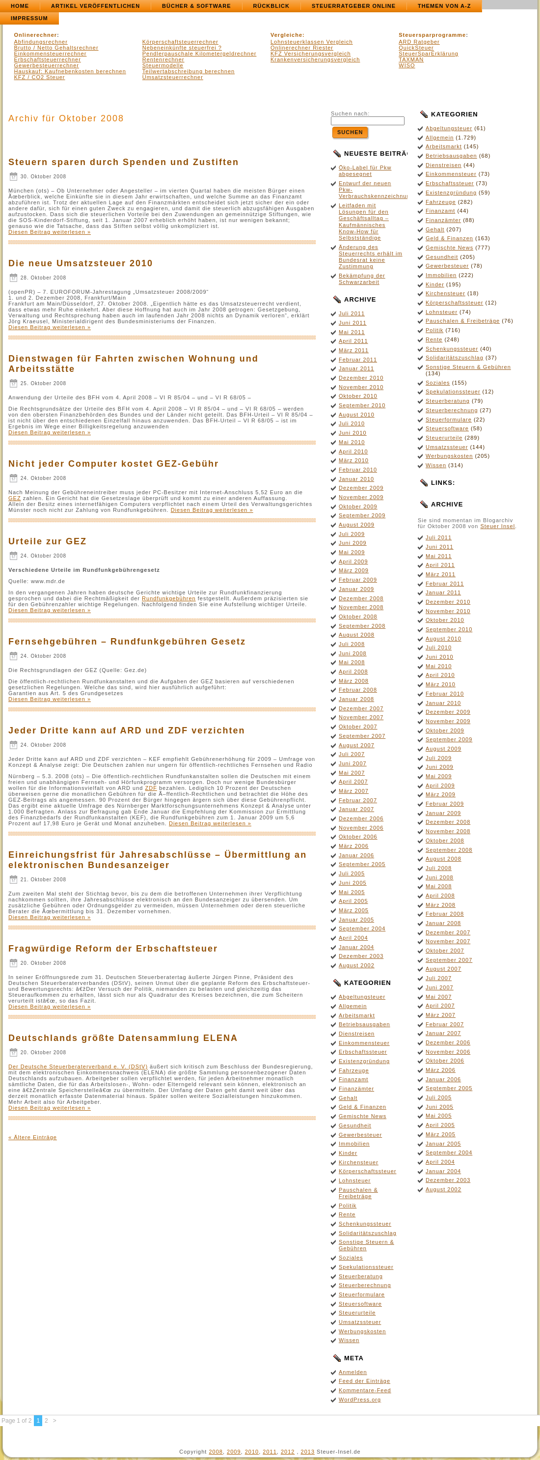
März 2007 (354, 791)
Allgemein (353, 1006)
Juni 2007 (353, 763)
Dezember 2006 (361, 818)
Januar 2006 (356, 855)
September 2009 (362, 515)
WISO (407, 65)
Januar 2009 (356, 589)
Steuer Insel (497, 526)
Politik (347, 1205)
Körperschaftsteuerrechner (180, 42)
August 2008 (357, 635)
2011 (269, 1452)
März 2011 (354, 350)
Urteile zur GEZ (47, 541)
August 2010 (357, 415)
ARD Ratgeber (419, 42)
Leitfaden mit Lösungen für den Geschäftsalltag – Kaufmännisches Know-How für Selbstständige (364, 221)
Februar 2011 (358, 360)
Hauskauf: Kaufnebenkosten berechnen (70, 71)
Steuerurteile (357, 1313)
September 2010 (362, 405)
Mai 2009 (352, 552)
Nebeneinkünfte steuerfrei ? (182, 48)
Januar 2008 (356, 699)
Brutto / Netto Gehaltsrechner (56, 48)
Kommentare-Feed (365, 1390)
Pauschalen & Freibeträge (358, 1193)
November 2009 (361, 497)
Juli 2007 (352, 754)
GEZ (14, 498)
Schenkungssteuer (365, 1224)
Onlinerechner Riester (301, 48)
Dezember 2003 (361, 956)
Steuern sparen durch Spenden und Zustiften (123, 162)
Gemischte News (362, 1116)
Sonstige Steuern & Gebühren (366, 1245)
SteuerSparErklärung (429, 53)
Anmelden (353, 1372)
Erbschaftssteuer (363, 1052)
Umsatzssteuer (360, 1322)
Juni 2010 (353, 433)
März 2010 (354, 460)
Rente (347, 1214)
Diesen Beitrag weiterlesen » (49, 232)
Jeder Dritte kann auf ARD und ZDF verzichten (126, 730)
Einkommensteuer (364, 1043)
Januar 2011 (356, 368)
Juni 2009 (353, 543)
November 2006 (361, 828)
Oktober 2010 (358, 396)
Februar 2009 (358, 580)
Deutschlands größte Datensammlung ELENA (123, 1038)
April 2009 (353, 561)
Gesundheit (355, 1125)
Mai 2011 (352, 332)
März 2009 (354, 570)
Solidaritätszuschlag (368, 1233)
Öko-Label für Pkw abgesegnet (365, 171)
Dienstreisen (357, 1034)
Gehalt (348, 1098)
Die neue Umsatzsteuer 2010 (80, 263)
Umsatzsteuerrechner (172, 77)
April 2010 (353, 451)
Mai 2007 (352, 773)
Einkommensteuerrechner (50, 53)
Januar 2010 (356, 479)
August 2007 (357, 745)
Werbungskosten (362, 1331)
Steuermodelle (163, 65)
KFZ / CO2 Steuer (39, 77)
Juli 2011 (352, 313)
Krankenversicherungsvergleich (315, 59)
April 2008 (353, 671)
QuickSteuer (416, 48)
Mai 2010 (352, 442)
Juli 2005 (352, 873)
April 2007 (353, 782)
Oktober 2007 (358, 727)
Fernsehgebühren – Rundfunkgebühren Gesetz (127, 641)
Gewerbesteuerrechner (47, 65)
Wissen (349, 1340)
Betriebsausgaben (364, 1024)
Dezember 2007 (361, 708)
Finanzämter (356, 1089)
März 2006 (354, 846)
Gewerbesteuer (360, 1135)
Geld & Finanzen (362, 1107)
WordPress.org (360, 1400)
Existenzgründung (364, 1061)
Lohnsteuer (355, 1180)
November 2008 (361, 607)
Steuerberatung (361, 1276)
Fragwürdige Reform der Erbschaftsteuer (113, 949)
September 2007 (362, 736)
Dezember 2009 (361, 488)
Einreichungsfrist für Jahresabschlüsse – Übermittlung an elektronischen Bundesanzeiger (157, 860)
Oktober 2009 (358, 506)
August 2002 (357, 965)
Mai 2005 (352, 892)
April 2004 (353, 938)
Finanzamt (353, 1079)
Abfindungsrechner (41, 42)
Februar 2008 (358, 690)
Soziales (351, 1258)
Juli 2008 (352, 644)
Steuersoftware (360, 1304)
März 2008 (354, 681)
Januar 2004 (356, 947)
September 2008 (362, 626)
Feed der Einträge (364, 1381)
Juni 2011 (353, 323)
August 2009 (357, 525)
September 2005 (362, 864)
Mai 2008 (352, 662)
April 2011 (353, 341)
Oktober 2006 (358, 837)
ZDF (151, 788)
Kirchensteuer (358, 1162)
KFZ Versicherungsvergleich (310, 53)
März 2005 (354, 910)
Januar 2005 (356, 920)
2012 (288, 1452)
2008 (215, 1452)
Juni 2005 (353, 883)
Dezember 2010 (361, 378)
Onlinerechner (35, 35)
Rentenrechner (163, 59)
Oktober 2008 (358, 616)
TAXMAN (411, 59)
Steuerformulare (362, 1294)
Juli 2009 (352, 534)
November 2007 (361, 717)
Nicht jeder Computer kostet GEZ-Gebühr (113, 464)
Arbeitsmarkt (357, 1015)
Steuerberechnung (365, 1285)
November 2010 (361, 387)
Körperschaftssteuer (367, 1171)
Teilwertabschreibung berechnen (188, 71)
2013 (308, 1452)
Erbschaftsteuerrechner (47, 59)
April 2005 (353, 901)
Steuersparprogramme (432, 35)
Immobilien (354, 1144)
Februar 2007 (358, 800)
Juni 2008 (353, 653)
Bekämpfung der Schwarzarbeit (362, 279)
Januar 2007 (356, 809)
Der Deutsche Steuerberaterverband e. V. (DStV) (78, 1066)
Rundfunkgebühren (169, 598)
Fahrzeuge (354, 1070)
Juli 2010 (352, 423)
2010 (252, 1452)
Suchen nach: (350, 113)
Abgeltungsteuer (362, 997)
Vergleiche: (287, 35)
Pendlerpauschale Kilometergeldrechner (199, 53)
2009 (234, 1452)
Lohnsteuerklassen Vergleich (311, 42)
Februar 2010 (358, 470)
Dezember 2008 (361, 598)
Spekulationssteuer (366, 1267)
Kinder (348, 1153)
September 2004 (362, 928)
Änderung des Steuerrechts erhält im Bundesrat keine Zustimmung (371, 257)
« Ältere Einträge (32, 1137)
